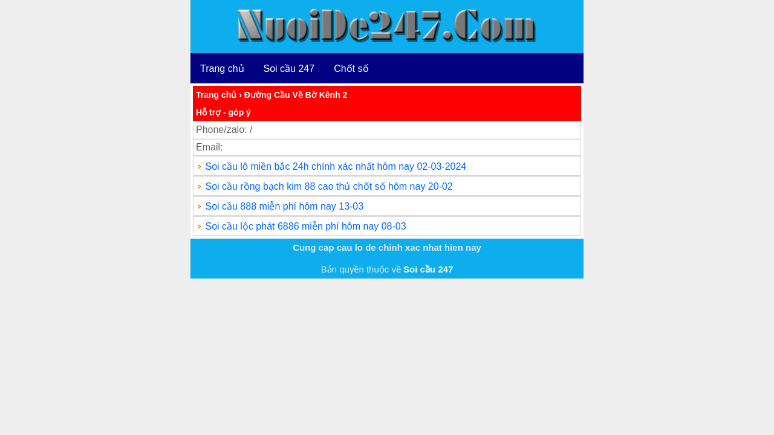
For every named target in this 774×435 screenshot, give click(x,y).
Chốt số (351, 68)
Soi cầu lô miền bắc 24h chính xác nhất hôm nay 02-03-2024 (335, 166)
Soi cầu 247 (289, 68)
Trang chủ (222, 68)
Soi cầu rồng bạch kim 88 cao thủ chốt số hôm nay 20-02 (328, 186)
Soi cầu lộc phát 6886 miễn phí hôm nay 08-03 (305, 226)
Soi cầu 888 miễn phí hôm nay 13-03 (284, 206)
